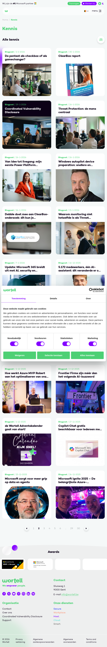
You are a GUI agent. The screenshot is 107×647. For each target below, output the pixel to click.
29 (71, 528)
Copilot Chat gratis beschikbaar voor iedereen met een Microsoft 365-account (79, 427)
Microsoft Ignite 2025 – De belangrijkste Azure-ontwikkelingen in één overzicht (80, 480)
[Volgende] (86, 528)
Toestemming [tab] (19, 298)
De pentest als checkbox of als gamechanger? (26, 57)
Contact (6, 608)
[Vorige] (26, 528)
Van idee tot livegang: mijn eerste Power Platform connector (23, 163)
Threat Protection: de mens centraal (77, 110)
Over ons (7, 612)
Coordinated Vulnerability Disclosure (23, 110)
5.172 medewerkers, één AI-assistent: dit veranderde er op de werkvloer (79, 268)
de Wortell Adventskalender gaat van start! (24, 427)
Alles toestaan (87, 355)
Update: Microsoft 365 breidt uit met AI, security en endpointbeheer (25, 268)
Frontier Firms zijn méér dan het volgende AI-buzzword (77, 374)
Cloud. (57, 620)
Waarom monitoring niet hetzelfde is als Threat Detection (75, 215)
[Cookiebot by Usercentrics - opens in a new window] (91, 290)
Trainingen (74, 3)
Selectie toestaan (53, 355)
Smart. (57, 624)
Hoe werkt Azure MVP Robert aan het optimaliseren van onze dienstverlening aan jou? (26, 374)
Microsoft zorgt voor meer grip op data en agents (26, 480)
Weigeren (20, 355)
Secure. (58, 608)
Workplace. (60, 612)
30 (78, 528)
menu (96, 11)
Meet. (57, 616)
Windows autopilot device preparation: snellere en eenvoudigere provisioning (76, 163)
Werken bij (90, 3)
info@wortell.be (69, 594)
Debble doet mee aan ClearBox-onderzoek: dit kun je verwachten (26, 215)
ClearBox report (69, 56)
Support (6, 620)
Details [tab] (53, 298)
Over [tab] (88, 298)
